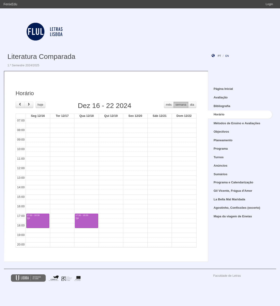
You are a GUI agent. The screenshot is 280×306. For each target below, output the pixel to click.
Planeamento (223, 140)
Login (269, 4)
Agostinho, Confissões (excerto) (237, 207)
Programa (221, 148)
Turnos (219, 157)
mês (169, 104)
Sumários (220, 174)
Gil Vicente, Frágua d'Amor (233, 190)
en (227, 55)
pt (219, 55)
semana (181, 104)
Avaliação (221, 97)
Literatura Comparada (41, 56)
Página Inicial (223, 89)
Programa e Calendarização (233, 182)
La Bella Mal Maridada (229, 199)
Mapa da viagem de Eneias (233, 216)
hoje (40, 104)
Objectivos (221, 131)
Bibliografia (222, 106)
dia (192, 104)
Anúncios (220, 165)
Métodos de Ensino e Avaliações (237, 123)
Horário (219, 114)
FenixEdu (10, 4)
